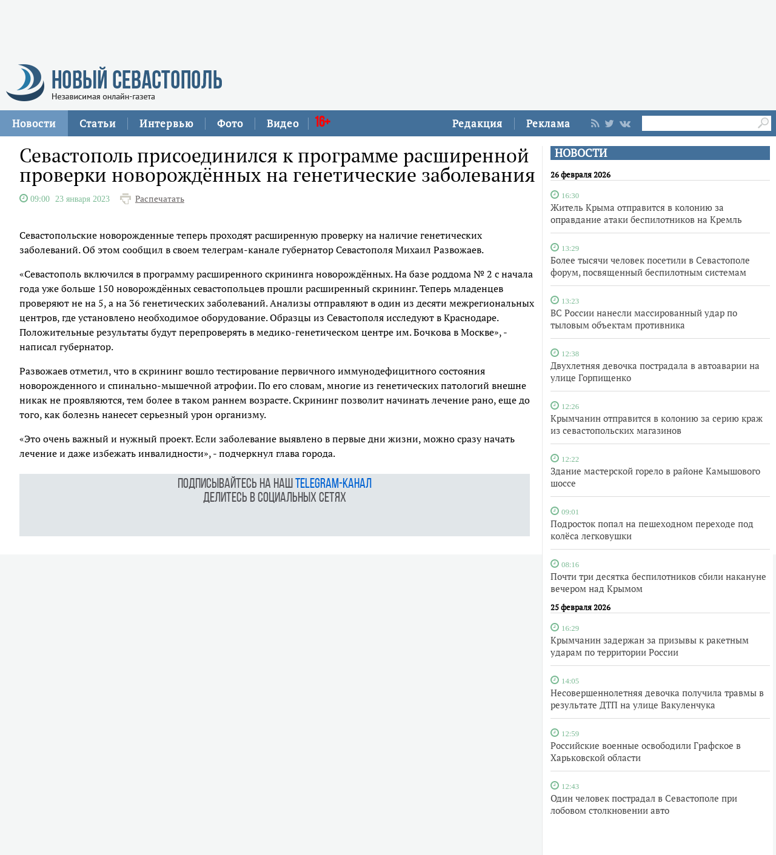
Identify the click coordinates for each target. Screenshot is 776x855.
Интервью (166, 123)
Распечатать (159, 198)
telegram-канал (333, 484)
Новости (34, 123)
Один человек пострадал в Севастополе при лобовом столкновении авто (643, 804)
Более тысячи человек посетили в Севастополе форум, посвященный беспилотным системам (650, 266)
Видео (283, 123)
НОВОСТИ (581, 153)
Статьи (97, 123)
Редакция (477, 123)
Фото (230, 123)
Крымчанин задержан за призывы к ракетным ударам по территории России (649, 646)
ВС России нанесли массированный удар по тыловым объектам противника (643, 319)
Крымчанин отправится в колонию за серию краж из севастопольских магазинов (656, 424)
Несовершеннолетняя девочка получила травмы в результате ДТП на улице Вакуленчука (657, 699)
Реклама (548, 123)
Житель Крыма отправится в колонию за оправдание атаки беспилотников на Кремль (646, 213)
